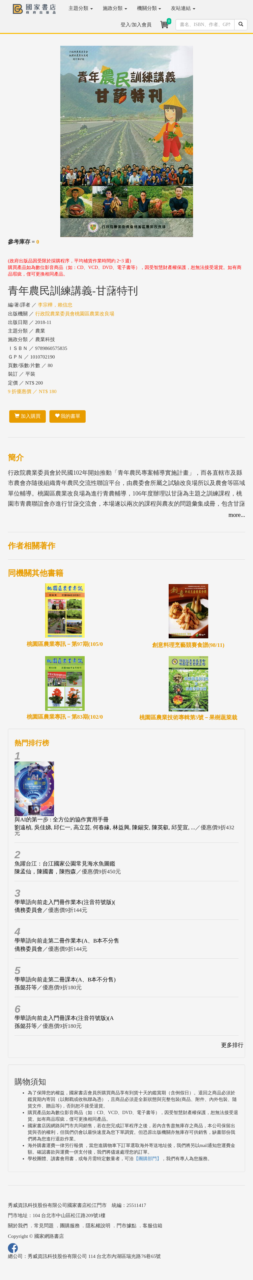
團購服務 (70, 1225)
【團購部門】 (147, 1158)
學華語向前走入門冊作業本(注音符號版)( (64, 902)
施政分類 (115, 8)
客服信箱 (152, 1225)
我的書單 (68, 416)
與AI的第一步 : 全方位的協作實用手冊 (61, 819)
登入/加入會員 (136, 24)
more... (237, 515)
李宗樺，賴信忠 (55, 304)
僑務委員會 (28, 910)
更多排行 (232, 1045)
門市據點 (126, 1225)
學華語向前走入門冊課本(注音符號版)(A (64, 1018)
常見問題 (44, 1225)
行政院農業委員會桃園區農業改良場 (74, 313)
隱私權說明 (98, 1225)
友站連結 (183, 8)
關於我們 (18, 1225)
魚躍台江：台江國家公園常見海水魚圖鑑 (64, 864)
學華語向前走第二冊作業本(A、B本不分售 (66, 941)
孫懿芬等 (25, 987)
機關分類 (149, 8)
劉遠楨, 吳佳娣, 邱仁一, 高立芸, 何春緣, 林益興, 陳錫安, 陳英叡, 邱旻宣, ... (104, 827)
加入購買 (27, 416)
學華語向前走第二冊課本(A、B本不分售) (65, 979)
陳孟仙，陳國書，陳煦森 (45, 871)
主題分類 (81, 8)
